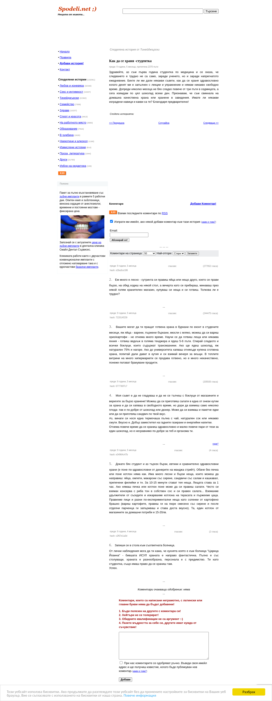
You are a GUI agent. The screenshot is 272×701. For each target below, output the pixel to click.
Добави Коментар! (203, 203)
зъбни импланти (69, 196)
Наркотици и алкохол (74, 141)
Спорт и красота (70, 116)
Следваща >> (211, 123)
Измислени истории (73, 147)
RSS (165, 213)
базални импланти (87, 266)
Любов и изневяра (72, 85)
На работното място (73, 122)
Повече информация (140, 696)
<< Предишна (116, 123)
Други (63, 159)
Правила (65, 57)
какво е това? (209, 222)
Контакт (65, 69)
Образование (68, 128)
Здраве (64, 110)
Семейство (67, 104)
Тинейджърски (69, 97)
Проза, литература (72, 153)
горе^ (216, 443)
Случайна (163, 123)
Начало (65, 51)
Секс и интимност (71, 91)
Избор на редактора (73, 165)
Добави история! (72, 63)
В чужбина (67, 135)
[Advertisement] (139, 30)
